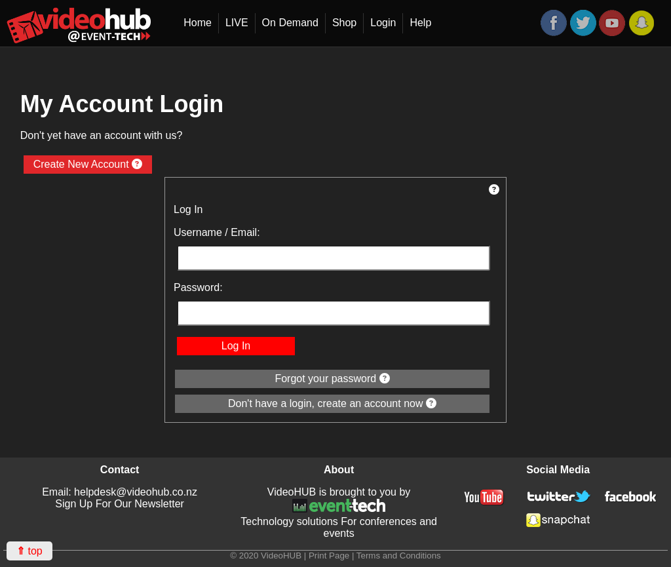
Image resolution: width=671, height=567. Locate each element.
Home (197, 22)
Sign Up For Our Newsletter (119, 503)
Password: (198, 287)
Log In (235, 345)
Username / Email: (217, 232)
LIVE (236, 22)
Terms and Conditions (398, 555)
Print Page (329, 555)
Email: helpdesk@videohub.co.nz (119, 492)
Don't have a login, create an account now (332, 403)
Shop (344, 22)
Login (383, 22)
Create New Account (87, 164)
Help (420, 22)
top (29, 551)
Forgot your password (332, 378)
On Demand (290, 22)
